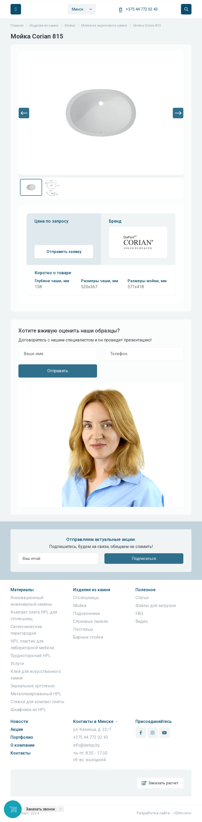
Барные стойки (88, 637)
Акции (17, 729)
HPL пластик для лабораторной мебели (32, 644)
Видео (141, 621)
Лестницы (83, 629)
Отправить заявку (64, 251)
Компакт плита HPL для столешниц (34, 615)
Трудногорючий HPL (31, 655)
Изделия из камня (91, 589)
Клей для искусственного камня (36, 675)
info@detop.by (86, 745)
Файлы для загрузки (155, 605)
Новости (19, 721)
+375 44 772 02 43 (142, 9)
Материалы (22, 589)
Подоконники (86, 613)
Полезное (145, 589)
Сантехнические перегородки (26, 630)
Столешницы (86, 597)
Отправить (57, 370)
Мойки (79, 605)
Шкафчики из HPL (28, 709)
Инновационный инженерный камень (31, 601)
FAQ (139, 613)
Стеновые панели (90, 621)
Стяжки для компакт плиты (37, 701)
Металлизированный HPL (36, 693)
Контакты (21, 753)
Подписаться (144, 558)
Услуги (17, 663)
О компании (22, 745)
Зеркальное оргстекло (33, 685)
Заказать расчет (160, 783)
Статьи (142, 597)
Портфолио (22, 737)
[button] (24, 113)
